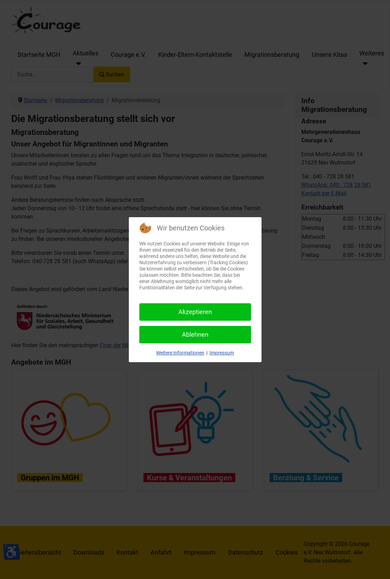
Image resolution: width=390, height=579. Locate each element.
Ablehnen (195, 334)
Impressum (221, 353)
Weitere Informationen (180, 353)
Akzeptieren (195, 311)
